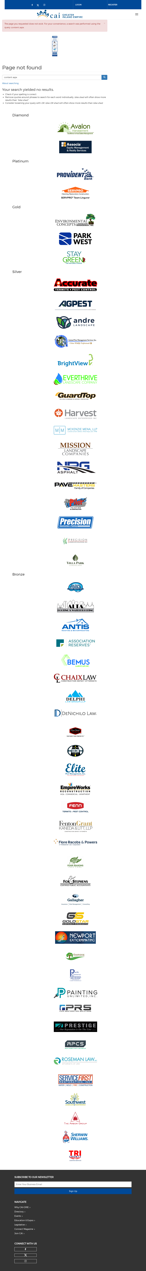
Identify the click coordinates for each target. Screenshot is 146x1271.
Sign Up (73, 1191)
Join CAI (18, 1233)
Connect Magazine (23, 1229)
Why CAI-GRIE (21, 1207)
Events (17, 1216)
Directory (19, 1211)
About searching (10, 83)
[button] (104, 23)
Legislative (19, 1224)
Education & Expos (23, 1220)
